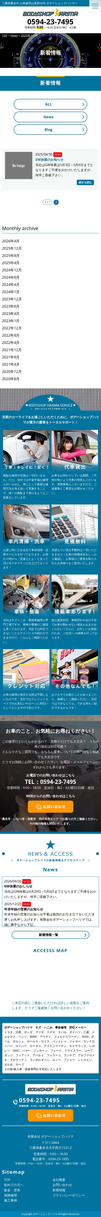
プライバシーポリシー (69, 1195)
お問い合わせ (62, 1185)
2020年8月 (11, 378)
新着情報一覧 (48, 935)
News (48, 116)
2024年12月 (12, 270)
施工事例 (10, 1200)
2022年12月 (12, 328)
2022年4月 (11, 342)
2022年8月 (11, 335)
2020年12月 (12, 371)
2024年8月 (11, 277)
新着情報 (59, 1190)
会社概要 (59, 1180)
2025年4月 (11, 262)
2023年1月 (11, 320)
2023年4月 (11, 313)
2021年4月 (11, 364)
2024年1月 (11, 291)
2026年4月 (11, 241)
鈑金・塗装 (12, 1190)
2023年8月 (11, 306)
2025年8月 (11, 255)
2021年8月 (11, 357)
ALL (48, 104)
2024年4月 (11, 284)
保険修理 (10, 1195)
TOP (7, 1180)
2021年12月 (12, 349)
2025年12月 (12, 248)
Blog (49, 129)
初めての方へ (13, 1185)
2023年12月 (12, 299)
